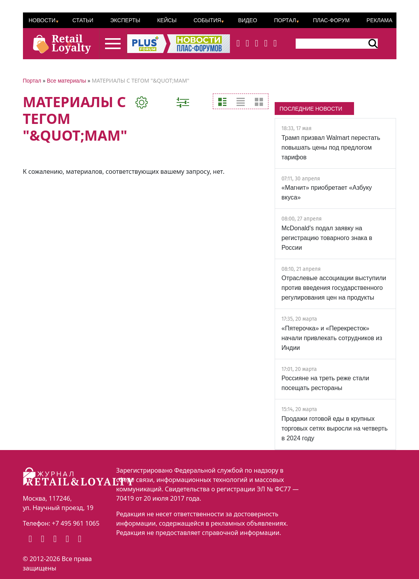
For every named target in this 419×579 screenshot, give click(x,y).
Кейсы (167, 20)
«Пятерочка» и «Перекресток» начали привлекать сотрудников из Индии (331, 338)
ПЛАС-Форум (331, 20)
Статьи (82, 20)
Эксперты (125, 20)
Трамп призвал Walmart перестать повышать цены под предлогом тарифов (330, 147)
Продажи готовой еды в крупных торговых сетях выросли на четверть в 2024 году (334, 428)
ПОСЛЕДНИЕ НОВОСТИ (310, 109)
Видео (247, 20)
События (207, 20)
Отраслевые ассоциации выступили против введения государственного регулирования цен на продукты (333, 288)
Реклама (379, 20)
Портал (285, 20)
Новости (42, 20)
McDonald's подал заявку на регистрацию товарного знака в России (326, 238)
